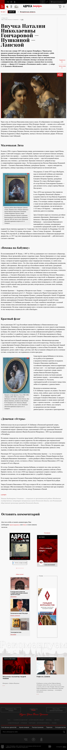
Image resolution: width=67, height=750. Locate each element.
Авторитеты (13, 596)
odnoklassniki (15, 2)
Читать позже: (62, 67)
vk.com (8, 2)
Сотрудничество (60, 727)
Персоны (49, 720)
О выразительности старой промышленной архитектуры (19, 593)
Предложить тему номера (10, 709)
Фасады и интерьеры (15, 615)
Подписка (49, 727)
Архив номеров (24, 727)
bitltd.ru (64, 746)
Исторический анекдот (36, 720)
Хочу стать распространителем (56, 709)
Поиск (2, 2)
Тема (8, 720)
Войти (24, 524)
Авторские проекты (43, 723)
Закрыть (64, 732)
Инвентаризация (13, 723)
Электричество (15, 632)
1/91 (22, 19)
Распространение (37, 727)
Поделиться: (62, 61)
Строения (24, 723)
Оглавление (2, 6)
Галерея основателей (20, 720)
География (32, 723)
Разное (54, 723)
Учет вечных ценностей (8, 727)
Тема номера (13, 634)
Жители (11, 12)
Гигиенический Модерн (19, 613)
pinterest (11, 2)
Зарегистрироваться (15, 524)
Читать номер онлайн (20, 563)
